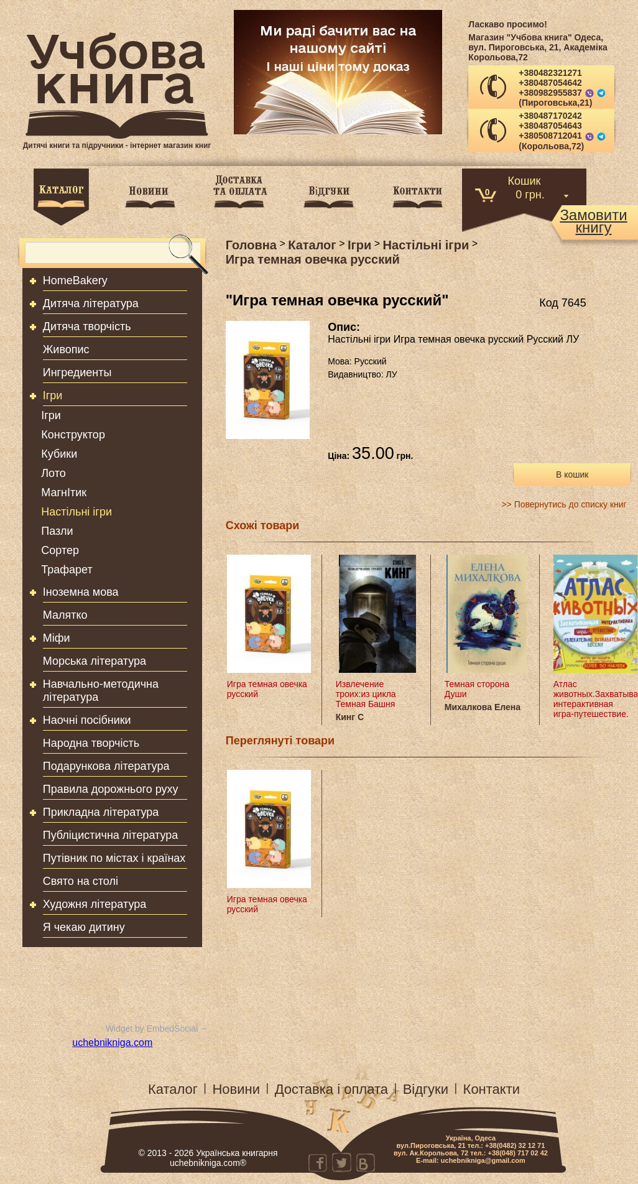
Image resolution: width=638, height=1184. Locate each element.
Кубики (59, 454)
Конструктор (73, 434)
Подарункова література (106, 766)
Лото (53, 473)
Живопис (66, 349)
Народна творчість (91, 743)
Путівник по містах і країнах (114, 858)
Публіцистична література (110, 835)
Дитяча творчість (87, 326)
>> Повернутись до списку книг (563, 504)
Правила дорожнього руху (110, 789)
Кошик (524, 180)
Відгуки (425, 1089)
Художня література (95, 904)
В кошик (572, 474)
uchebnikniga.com (112, 1042)
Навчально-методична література (101, 690)
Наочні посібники (87, 720)
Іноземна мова (81, 592)
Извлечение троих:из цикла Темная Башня (366, 694)
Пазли (57, 531)
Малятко (65, 615)
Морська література (94, 661)
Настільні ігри (76, 512)
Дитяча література (91, 303)
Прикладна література (101, 812)
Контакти (491, 1089)
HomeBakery (75, 280)
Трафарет (67, 569)
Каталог (173, 1089)
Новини (236, 1089)
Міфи (56, 638)
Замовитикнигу (593, 221)
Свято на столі (80, 881)
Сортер (60, 550)
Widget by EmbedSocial (152, 1029)
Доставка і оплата (331, 1089)
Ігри (53, 395)
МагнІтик (63, 492)
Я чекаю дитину (84, 927)
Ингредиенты (77, 372)
